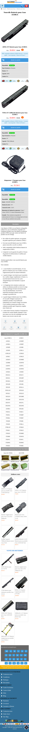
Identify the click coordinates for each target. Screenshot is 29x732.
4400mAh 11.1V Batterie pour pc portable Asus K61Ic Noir (21, 614)
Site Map (6, 717)
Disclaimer (6, 682)
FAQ (4, 693)
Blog (4, 696)
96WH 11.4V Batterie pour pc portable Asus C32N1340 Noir (6, 490)
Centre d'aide (7, 690)
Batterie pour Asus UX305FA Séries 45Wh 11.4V (21, 516)
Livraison (6, 703)
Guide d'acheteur (8, 687)
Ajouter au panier (15, 60)
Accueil (4, 8)
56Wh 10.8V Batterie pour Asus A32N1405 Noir (6, 614)
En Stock (12, 65)
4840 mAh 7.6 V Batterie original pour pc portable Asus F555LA (7, 638)
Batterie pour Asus (11, 8)
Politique (5, 680)
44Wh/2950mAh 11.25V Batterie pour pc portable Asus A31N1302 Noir (21, 541)
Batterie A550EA (8, 228)
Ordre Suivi (6, 714)
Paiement (6, 701)
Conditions (6, 677)
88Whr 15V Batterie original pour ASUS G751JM (20, 591)
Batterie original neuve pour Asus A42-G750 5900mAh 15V (20, 568)
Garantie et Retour (8, 706)
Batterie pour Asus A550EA (16, 270)
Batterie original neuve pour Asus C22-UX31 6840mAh (7, 516)
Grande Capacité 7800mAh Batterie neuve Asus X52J (7, 541)
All (6, 651)
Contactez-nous (7, 674)
